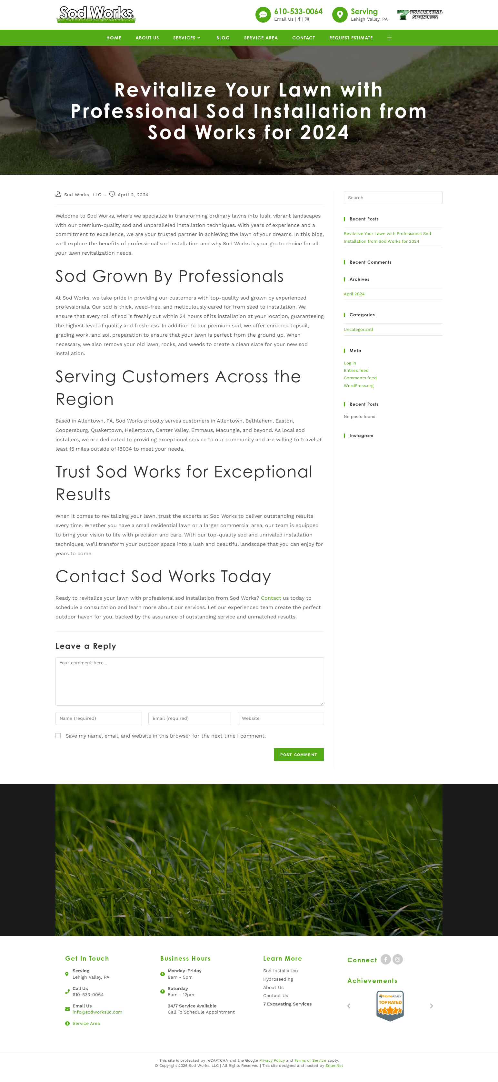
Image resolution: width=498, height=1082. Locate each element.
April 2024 (354, 302)
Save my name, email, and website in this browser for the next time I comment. (165, 744)
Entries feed (356, 379)
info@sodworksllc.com (97, 1020)
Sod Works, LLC (83, 203)
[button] (348, 1015)
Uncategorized (358, 338)
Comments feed (360, 386)
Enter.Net (334, 1074)
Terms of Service (310, 1069)
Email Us (284, 23)
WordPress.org (359, 394)
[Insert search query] (393, 206)
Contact (271, 607)
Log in (350, 371)
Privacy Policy (272, 1069)
